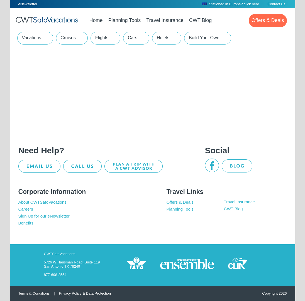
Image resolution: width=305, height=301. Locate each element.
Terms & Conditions (34, 293)
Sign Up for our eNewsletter (44, 216)
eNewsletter (28, 4)
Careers (25, 209)
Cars (132, 37)
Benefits (25, 223)
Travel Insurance (239, 201)
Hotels (163, 37)
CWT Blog (233, 208)
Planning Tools (179, 209)
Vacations (31, 37)
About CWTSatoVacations (42, 202)
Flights (101, 37)
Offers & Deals (179, 202)
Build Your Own (204, 37)
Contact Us (276, 4)
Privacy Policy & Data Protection (85, 293)
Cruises (68, 37)
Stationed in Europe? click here (230, 4)
